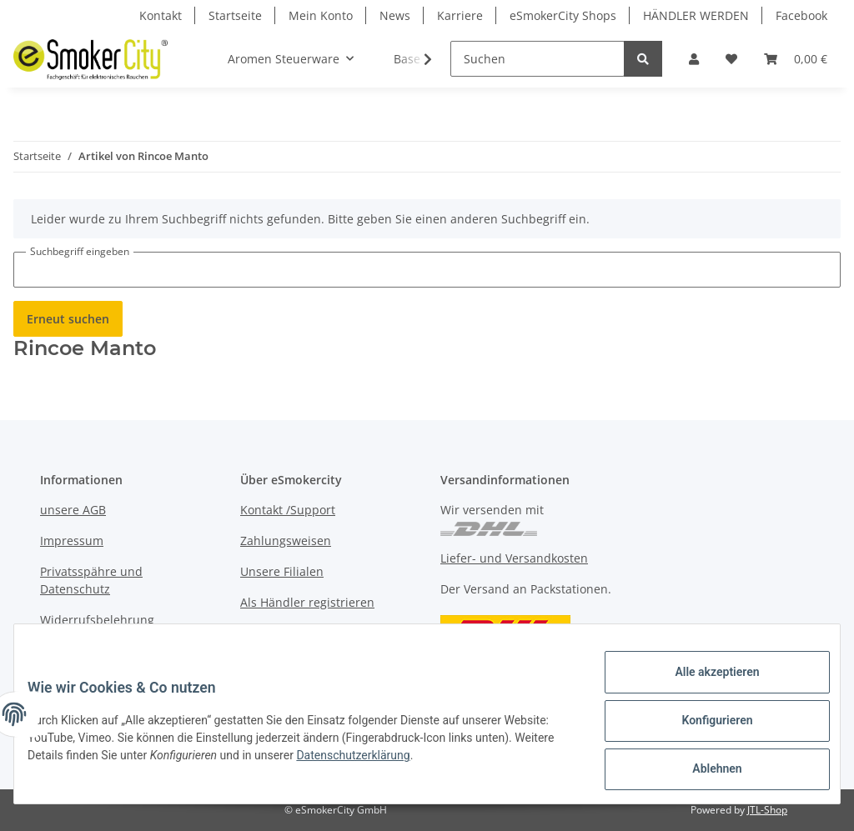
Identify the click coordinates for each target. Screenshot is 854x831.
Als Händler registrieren (307, 602)
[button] (694, 59)
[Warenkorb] (796, 59)
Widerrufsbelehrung (97, 620)
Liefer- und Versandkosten (514, 558)
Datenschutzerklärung (448, 763)
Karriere (460, 15)
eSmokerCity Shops (563, 15)
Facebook (801, 15)
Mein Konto (321, 15)
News (394, 15)
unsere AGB (73, 510)
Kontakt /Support (287, 510)
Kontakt (160, 15)
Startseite (235, 15)
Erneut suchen (68, 319)
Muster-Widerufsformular (112, 650)
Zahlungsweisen (285, 540)
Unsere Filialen (282, 571)
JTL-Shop (767, 810)
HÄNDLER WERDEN (696, 15)
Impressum (71, 540)
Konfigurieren (703, 728)
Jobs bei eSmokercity (297, 633)
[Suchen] (537, 59)
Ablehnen (703, 771)
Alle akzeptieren (703, 685)
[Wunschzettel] (731, 59)
